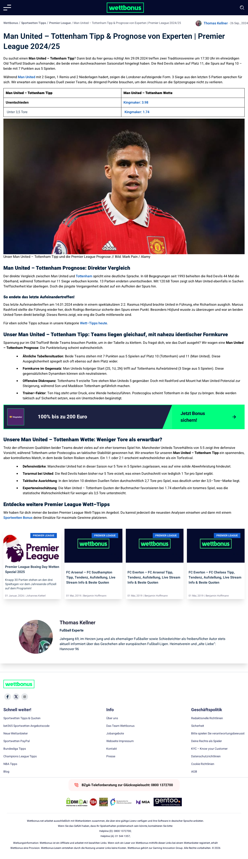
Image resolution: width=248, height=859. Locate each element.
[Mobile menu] (7, 7)
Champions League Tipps (20, 756)
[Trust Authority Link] (120, 802)
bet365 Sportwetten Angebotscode (26, 726)
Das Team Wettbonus (120, 726)
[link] (71, 417)
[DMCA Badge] (76, 802)
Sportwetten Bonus (17, 517)
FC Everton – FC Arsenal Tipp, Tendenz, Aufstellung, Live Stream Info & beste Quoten (154, 577)
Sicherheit (197, 726)
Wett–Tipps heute (93, 323)
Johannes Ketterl (36, 596)
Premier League (60, 23)
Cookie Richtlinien (202, 764)
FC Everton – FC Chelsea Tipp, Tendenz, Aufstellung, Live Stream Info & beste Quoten (215, 577)
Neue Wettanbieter (15, 733)
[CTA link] (16, 417)
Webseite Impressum (120, 741)
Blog (6, 772)
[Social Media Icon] (7, 696)
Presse (110, 756)
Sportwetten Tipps (33, 23)
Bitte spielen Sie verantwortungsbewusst (218, 733)
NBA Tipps (10, 764)
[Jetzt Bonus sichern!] (208, 417)
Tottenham (84, 276)
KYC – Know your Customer (209, 749)
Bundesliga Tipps (14, 749)
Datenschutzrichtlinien (206, 756)
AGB (194, 772)
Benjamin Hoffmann (94, 596)
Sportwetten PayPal (16, 741)
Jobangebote (115, 733)
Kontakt (111, 749)
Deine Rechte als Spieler (206, 741)
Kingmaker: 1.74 (137, 112)
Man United (26, 77)
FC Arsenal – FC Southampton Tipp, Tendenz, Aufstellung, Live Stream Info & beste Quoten (90, 577)
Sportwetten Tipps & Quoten (22, 718)
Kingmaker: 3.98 (135, 102)
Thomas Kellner (216, 23)
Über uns (112, 718)
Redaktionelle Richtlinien (207, 718)
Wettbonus (10, 23)
